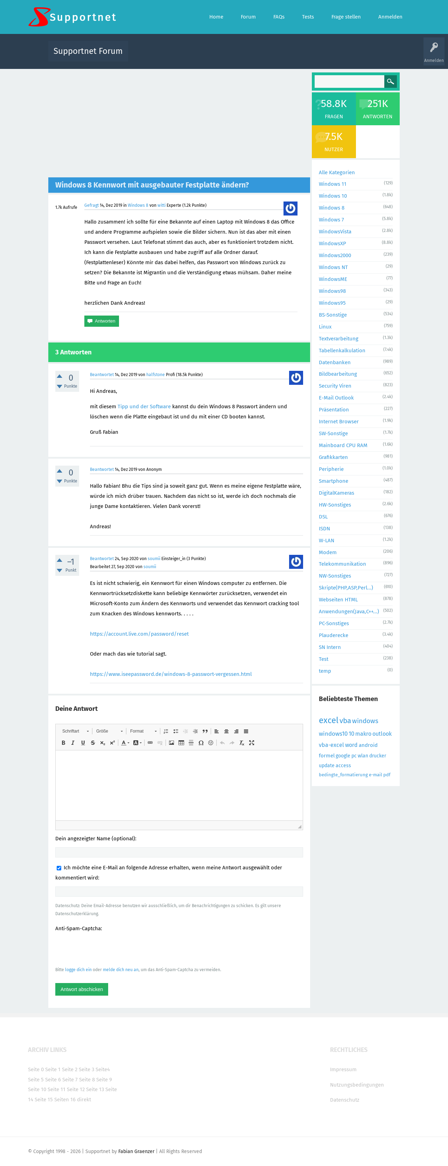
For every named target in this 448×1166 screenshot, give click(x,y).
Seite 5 (36, 1079)
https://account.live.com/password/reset (139, 634)
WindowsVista (335, 231)
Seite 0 (36, 1069)
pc (354, 756)
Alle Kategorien (337, 172)
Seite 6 (53, 1079)
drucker (377, 756)
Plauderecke (333, 635)
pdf (386, 774)
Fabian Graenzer (136, 1151)
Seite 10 (37, 1089)
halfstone (155, 374)
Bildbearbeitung (338, 374)
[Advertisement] (179, 125)
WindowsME (333, 279)
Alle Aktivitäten (148, 56)
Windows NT (333, 267)
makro (363, 733)
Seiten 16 (65, 1099)
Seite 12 (76, 1089)
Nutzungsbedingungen (357, 1085)
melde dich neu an (121, 969)
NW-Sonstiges (335, 576)
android (368, 745)
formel (327, 755)
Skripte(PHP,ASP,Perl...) (346, 588)
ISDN (324, 528)
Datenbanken (335, 362)
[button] (75, 731)
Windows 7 (331, 220)
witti (162, 205)
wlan (363, 756)
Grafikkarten (333, 457)
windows (365, 721)
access (343, 766)
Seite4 (103, 1069)
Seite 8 (87, 1079)
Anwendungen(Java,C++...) (349, 611)
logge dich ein (78, 969)
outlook (382, 733)
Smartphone (333, 481)
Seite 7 (70, 1079)
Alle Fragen (179, 56)
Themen (261, 56)
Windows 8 (138, 205)
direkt (84, 1099)
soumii (154, 558)
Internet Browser (339, 421)
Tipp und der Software (144, 406)
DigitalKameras (336, 493)
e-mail (375, 774)
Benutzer (311, 56)
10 (351, 733)
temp (325, 671)
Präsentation (334, 410)
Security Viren (335, 386)
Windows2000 (335, 255)
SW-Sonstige (333, 433)
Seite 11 (56, 1089)
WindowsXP (332, 243)
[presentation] (108, 948)
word (351, 745)
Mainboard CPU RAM (343, 445)
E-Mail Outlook (336, 398)
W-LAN (326, 540)
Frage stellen (338, 56)
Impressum (343, 1069)
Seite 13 (95, 1089)
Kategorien (286, 56)
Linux (325, 327)
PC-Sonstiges (334, 623)
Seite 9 (104, 1079)
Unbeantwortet (233, 56)
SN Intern (330, 647)
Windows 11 (332, 184)
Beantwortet (102, 374)
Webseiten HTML (338, 599)
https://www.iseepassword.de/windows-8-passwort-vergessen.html (171, 674)
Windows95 (332, 303)
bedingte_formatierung (343, 774)
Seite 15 (44, 1099)
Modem (328, 552)
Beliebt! (204, 56)
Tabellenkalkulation (342, 350)
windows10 (333, 733)
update (327, 766)
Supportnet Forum (88, 51)
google (343, 756)
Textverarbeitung (338, 338)
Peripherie (331, 469)
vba (345, 720)
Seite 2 (69, 1069)
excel (328, 720)
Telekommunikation (342, 564)
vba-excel (331, 745)
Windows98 (332, 291)
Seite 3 (86, 1069)
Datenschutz (344, 1100)
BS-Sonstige (333, 315)
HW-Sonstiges (335, 505)
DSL (323, 517)
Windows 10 (333, 196)
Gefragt (91, 205)
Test (323, 659)
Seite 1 (53, 1069)
